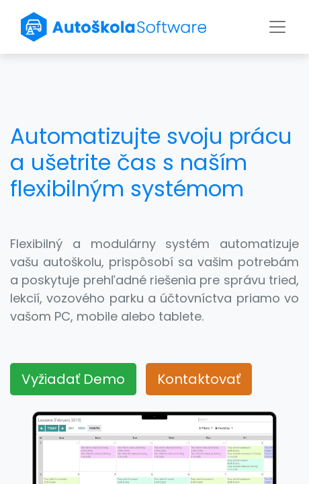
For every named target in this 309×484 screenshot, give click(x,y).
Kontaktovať (198, 379)
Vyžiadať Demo (73, 379)
